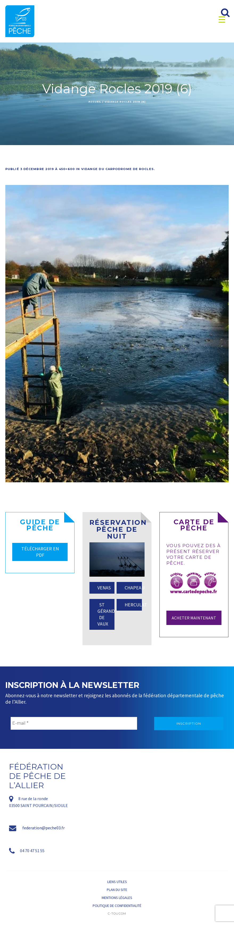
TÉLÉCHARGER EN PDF (40, 552)
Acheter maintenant (194, 617)
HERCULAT (133, 605)
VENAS (104, 588)
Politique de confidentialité (117, 905)
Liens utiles (117, 881)
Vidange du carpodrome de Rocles (117, 169)
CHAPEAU (133, 588)
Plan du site (117, 889)
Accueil (94, 101)
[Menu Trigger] (222, 19)
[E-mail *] (74, 723)
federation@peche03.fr (43, 827)
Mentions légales (117, 897)
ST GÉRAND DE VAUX (105, 614)
